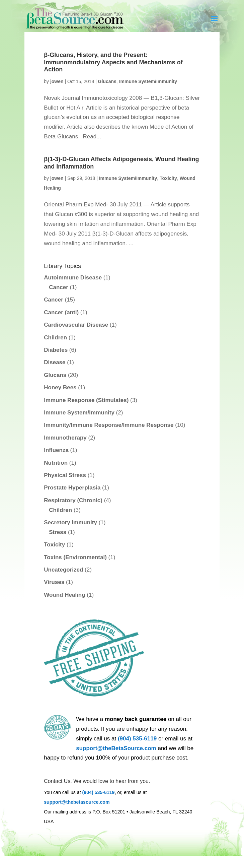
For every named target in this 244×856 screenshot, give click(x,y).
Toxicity (168, 178)
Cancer (58, 287)
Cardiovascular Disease (76, 325)
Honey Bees (60, 387)
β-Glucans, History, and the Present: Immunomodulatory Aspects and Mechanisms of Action (113, 62)
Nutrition (56, 463)
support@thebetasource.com (76, 802)
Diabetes (56, 350)
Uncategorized (63, 570)
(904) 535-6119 (137, 738)
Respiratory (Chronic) (73, 500)
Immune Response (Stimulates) (86, 400)
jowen (57, 81)
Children (55, 337)
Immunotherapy (65, 438)
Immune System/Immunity (148, 81)
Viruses (54, 582)
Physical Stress (65, 475)
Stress (57, 532)
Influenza (56, 450)
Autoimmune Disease (73, 277)
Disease (54, 362)
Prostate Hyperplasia (72, 487)
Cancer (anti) (61, 312)
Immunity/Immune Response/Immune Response (108, 425)
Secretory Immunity (70, 522)
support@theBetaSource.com (116, 748)
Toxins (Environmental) (75, 557)
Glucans (107, 81)
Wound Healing (64, 595)
